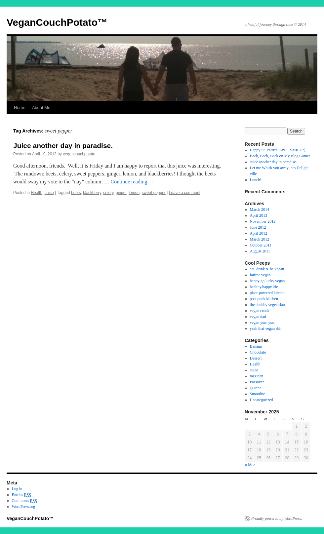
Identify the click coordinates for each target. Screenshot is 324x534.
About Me (41, 107)
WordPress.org (23, 506)
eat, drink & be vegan (267, 269)
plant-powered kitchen (268, 292)
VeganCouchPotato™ (57, 22)
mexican (256, 376)
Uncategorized (261, 400)
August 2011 (260, 251)
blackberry (92, 192)
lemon (134, 192)
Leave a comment (184, 192)
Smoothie (257, 394)
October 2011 (260, 245)
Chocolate (258, 352)
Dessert (256, 358)
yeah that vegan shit (266, 328)
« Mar (250, 465)
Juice (49, 192)
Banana (256, 346)
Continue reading (132, 181)
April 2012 (258, 233)
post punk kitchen (264, 298)
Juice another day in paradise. (63, 145)
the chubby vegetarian (267, 304)
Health (36, 192)
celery (108, 192)
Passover (257, 382)
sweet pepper (154, 192)
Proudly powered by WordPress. (276, 518)
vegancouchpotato (79, 154)
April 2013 (258, 215)
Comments (24, 500)
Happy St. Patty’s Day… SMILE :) (277, 150)
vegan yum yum (262, 322)
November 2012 (263, 221)
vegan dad (258, 316)
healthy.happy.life (264, 287)
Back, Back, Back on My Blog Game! (280, 156)
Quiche (256, 388)
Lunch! (256, 179)
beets (76, 192)
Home (19, 107)
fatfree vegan (260, 275)
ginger (121, 192)
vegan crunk (259, 310)
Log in (17, 488)
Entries (21, 494)
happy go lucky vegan (267, 281)
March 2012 (259, 239)
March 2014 (259, 209)
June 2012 (258, 227)
